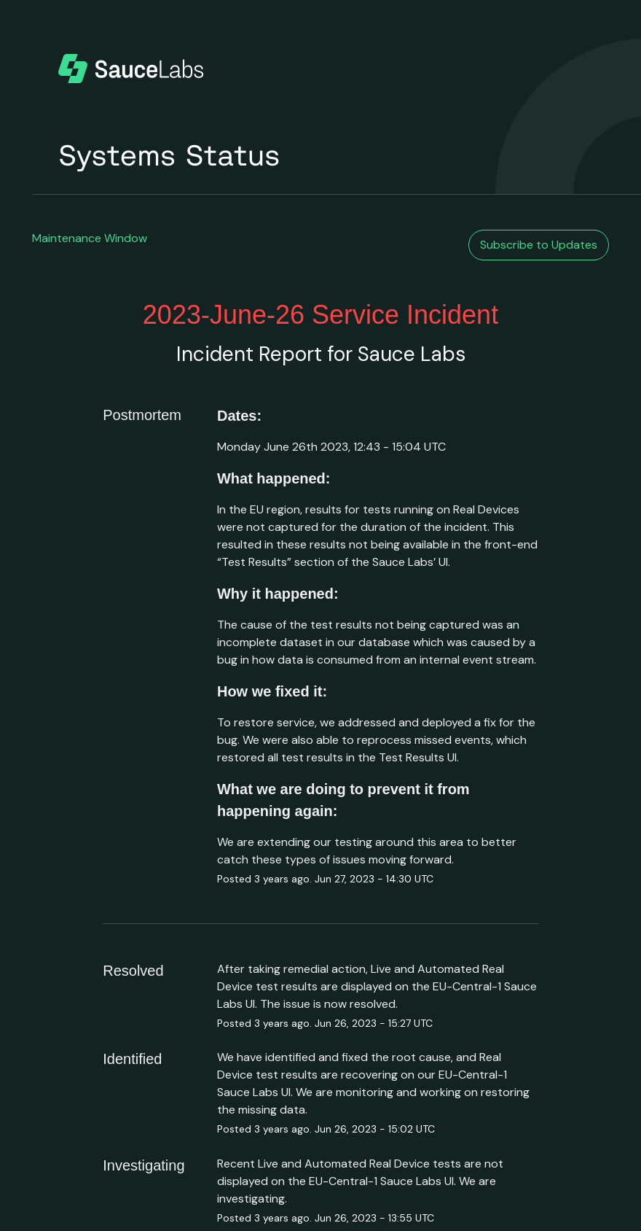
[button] (538, 245)
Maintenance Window (89, 238)
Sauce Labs (411, 354)
